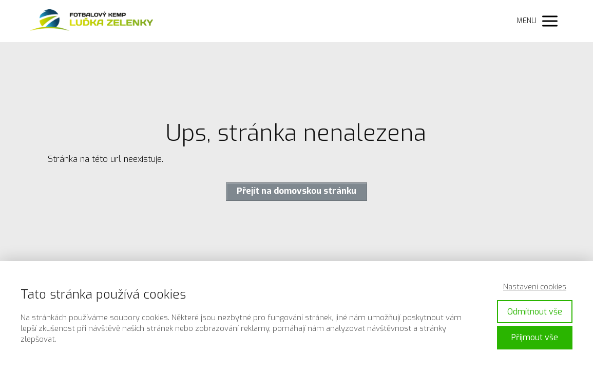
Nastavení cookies (534, 287)
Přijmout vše (534, 337)
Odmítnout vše (534, 311)
